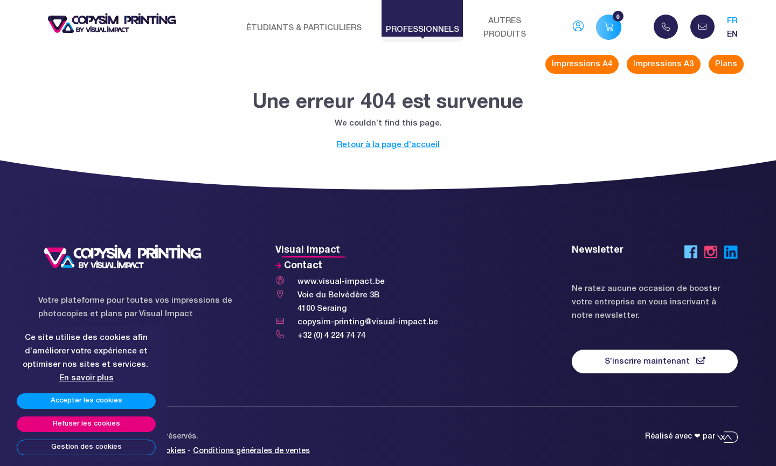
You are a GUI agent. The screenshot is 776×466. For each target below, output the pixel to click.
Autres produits (504, 27)
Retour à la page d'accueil (388, 145)
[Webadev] (727, 436)
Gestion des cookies (86, 447)
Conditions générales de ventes (251, 451)
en (732, 34)
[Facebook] (690, 254)
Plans (726, 64)
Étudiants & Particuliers (304, 28)
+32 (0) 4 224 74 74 (331, 335)
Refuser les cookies (86, 424)
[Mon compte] (578, 28)
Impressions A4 (582, 64)
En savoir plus (86, 378)
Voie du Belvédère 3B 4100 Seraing (338, 301)
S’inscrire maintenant (655, 361)
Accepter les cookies (86, 401)
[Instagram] (710, 254)
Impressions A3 (663, 64)
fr (732, 21)
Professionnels (422, 29)
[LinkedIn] (731, 254)
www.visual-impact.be (341, 282)
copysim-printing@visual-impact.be (367, 322)
